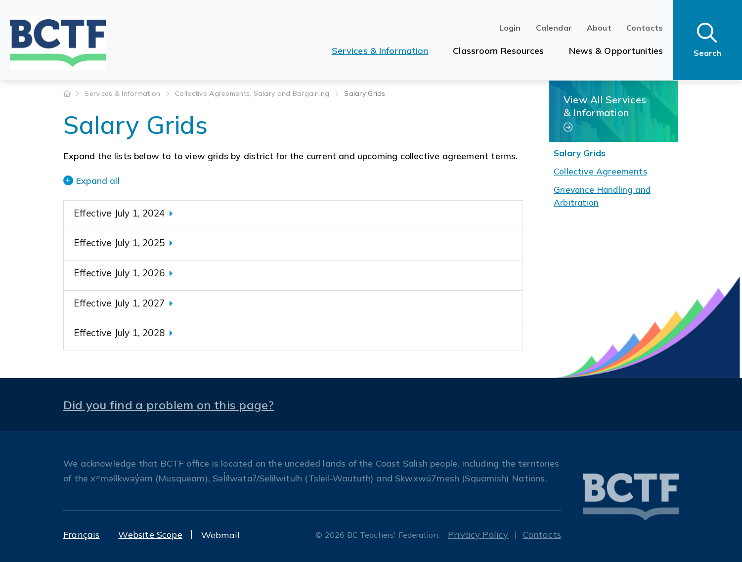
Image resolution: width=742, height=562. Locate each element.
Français (81, 534)
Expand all (98, 180)
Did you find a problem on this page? (168, 404)
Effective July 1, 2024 (119, 213)
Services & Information (380, 50)
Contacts (644, 28)
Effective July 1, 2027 (119, 303)
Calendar (554, 28)
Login (510, 28)
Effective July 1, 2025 (119, 243)
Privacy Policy (478, 534)
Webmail (220, 535)
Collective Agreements (600, 171)
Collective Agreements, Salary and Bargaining (253, 93)
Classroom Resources (498, 50)
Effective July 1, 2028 (119, 333)
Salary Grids (580, 153)
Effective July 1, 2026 (119, 273)
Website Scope (150, 534)
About (599, 28)
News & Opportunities (616, 50)
